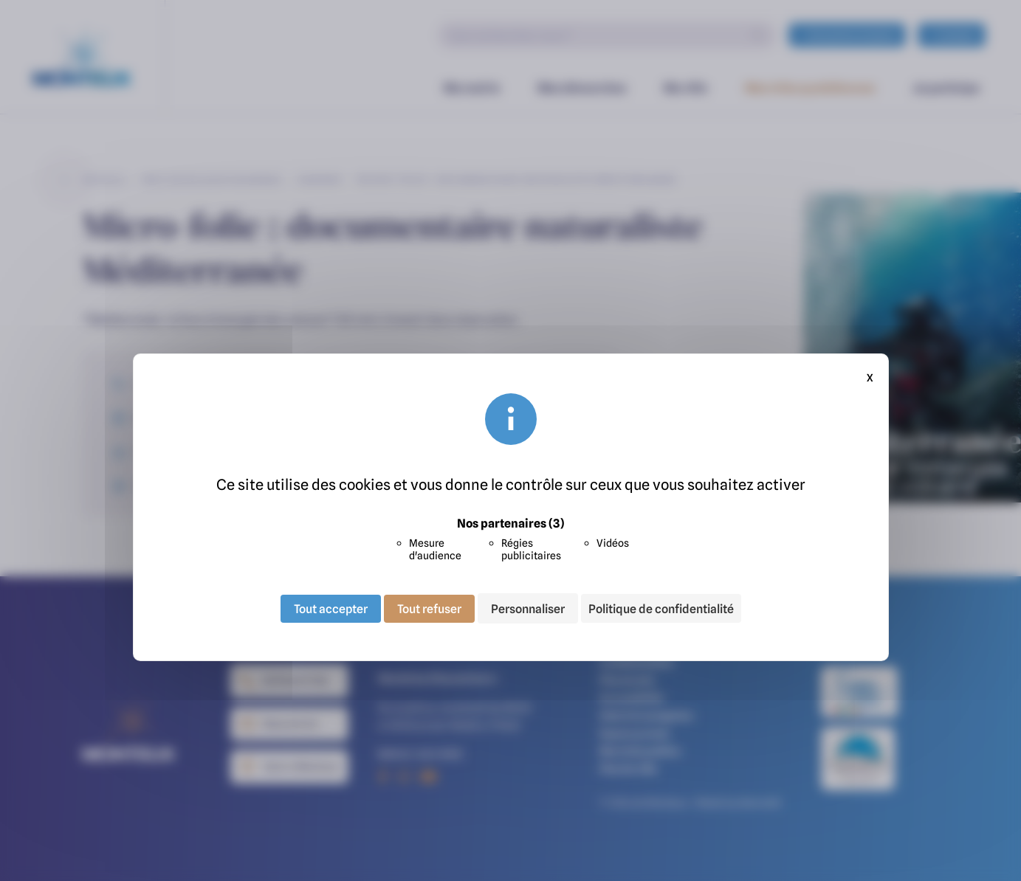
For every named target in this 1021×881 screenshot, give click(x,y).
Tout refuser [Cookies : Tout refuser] (429, 608)
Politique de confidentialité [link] (661, 608)
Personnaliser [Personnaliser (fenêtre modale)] (528, 608)
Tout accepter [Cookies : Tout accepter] (331, 608)
